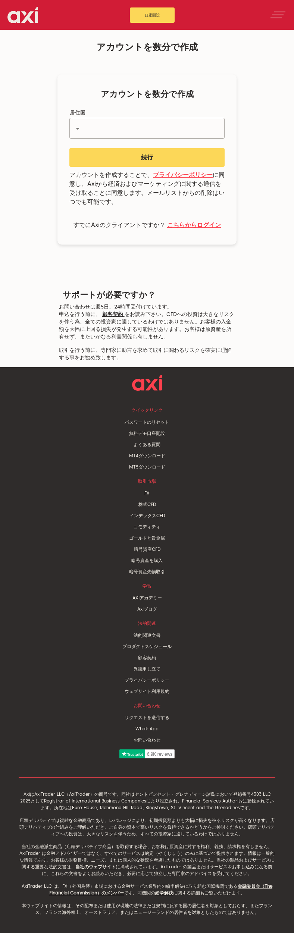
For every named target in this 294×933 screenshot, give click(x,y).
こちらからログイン (194, 224)
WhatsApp (147, 728)
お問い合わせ (147, 740)
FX (147, 493)
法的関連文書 (147, 635)
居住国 (77, 113)
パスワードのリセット (147, 422)
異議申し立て (147, 669)
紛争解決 (164, 893)
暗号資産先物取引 (147, 571)
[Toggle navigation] (278, 14)
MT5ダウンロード (147, 467)
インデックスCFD (147, 515)
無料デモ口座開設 (147, 433)
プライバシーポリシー (183, 174)
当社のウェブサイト (95, 866)
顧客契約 (113, 314)
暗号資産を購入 (147, 560)
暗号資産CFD (147, 549)
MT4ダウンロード (147, 455)
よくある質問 (147, 444)
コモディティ (147, 527)
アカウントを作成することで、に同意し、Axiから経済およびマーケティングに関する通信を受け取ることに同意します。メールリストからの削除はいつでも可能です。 (147, 188)
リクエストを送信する (147, 717)
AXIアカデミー (147, 598)
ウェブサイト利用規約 (147, 691)
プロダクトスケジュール (147, 646)
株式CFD (147, 504)
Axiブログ (147, 609)
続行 (147, 157)
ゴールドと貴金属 (147, 538)
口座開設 (152, 15)
